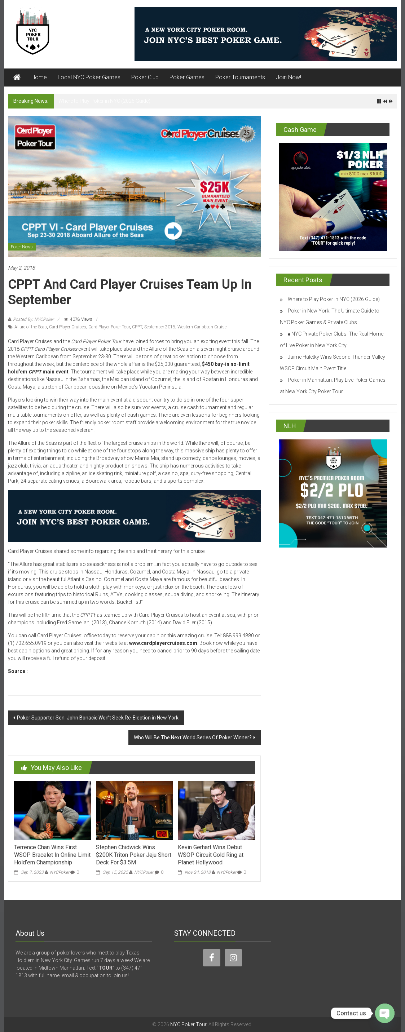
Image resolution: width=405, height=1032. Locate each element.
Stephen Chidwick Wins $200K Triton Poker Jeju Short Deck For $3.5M (133, 855)
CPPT (137, 326)
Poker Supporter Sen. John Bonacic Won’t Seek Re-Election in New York (98, 718)
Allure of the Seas (30, 326)
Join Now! (288, 77)
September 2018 (159, 326)
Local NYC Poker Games (89, 77)
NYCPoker (59, 872)
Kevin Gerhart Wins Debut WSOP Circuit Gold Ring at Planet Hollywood (210, 855)
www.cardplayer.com (54, 671)
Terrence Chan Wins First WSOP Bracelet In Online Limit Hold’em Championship (52, 855)
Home (39, 77)
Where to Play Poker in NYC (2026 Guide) (104, 101)
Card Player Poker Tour (109, 326)
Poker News (22, 246)
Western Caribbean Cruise (201, 326)
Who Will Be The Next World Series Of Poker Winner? (193, 737)
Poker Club (145, 77)
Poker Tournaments (240, 77)
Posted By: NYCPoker (33, 319)
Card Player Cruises (67, 326)
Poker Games (187, 77)
